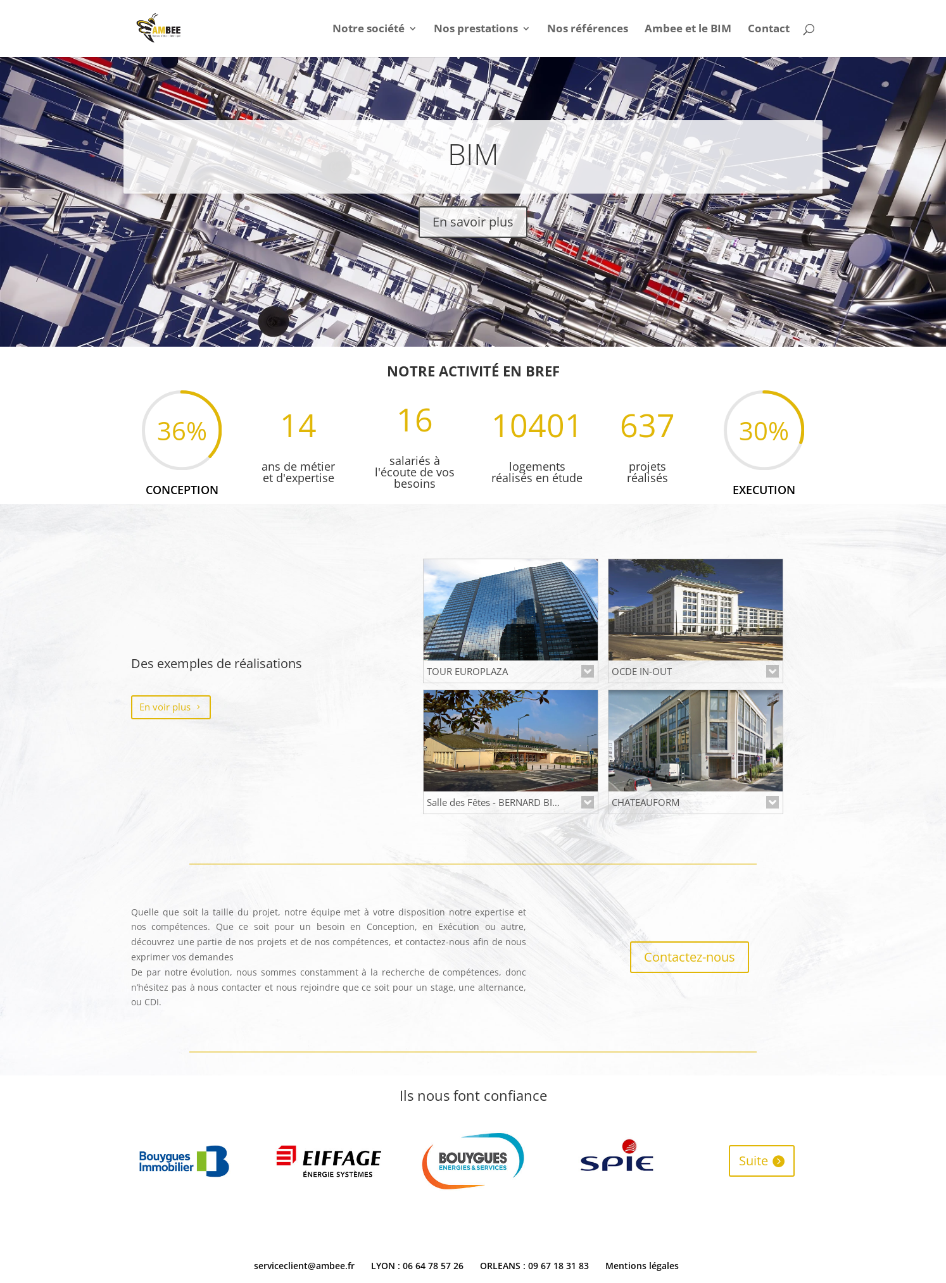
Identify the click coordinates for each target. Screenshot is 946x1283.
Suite (753, 1160)
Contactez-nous (689, 956)
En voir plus (165, 706)
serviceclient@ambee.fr (304, 1266)
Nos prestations (476, 29)
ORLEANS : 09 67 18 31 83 (534, 1266)
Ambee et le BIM (688, 29)
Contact (769, 29)
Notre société (368, 29)
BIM (473, 153)
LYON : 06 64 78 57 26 (417, 1266)
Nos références (587, 29)
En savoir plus (473, 221)
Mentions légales (642, 1266)
